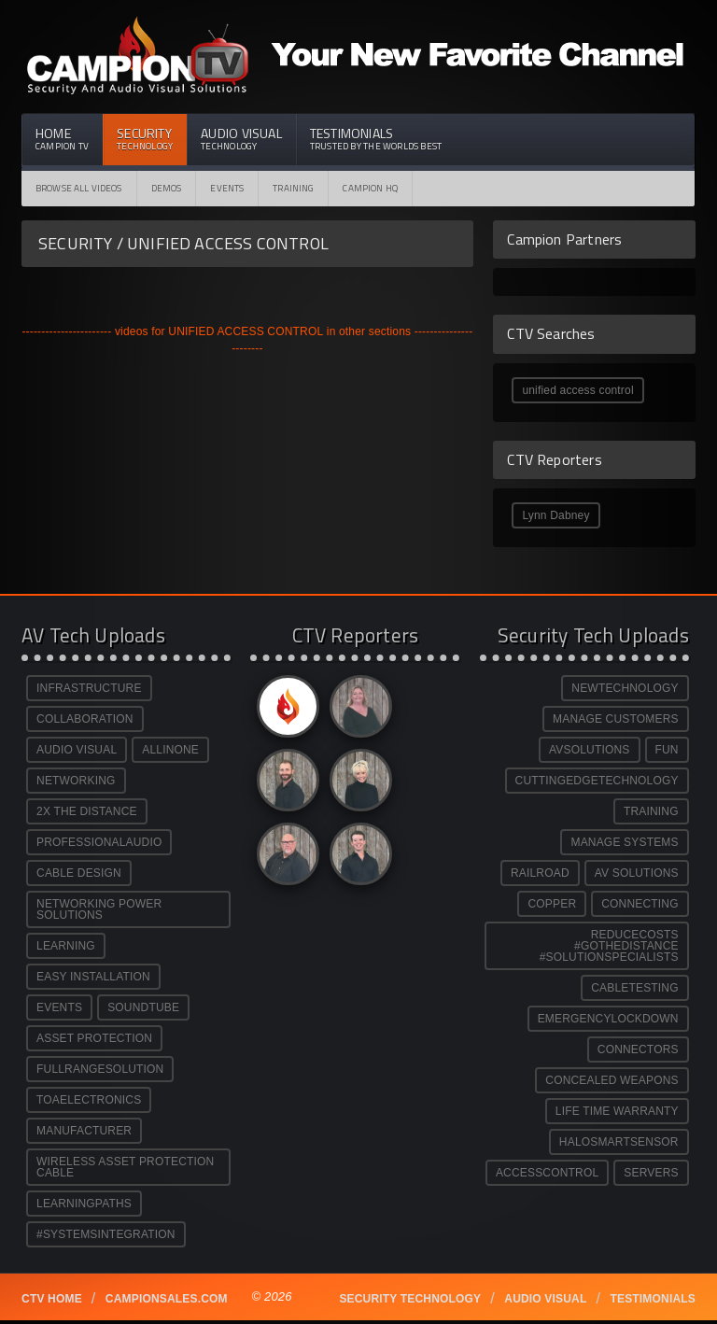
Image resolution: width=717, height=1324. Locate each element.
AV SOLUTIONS (637, 873)
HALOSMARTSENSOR (619, 1141)
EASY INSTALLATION (93, 976)
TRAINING (651, 811)
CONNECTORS (638, 1049)
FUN (667, 749)
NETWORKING (75, 780)
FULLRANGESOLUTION (99, 1069)
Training (293, 188)
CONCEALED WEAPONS (611, 1080)
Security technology (410, 1298)
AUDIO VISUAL (76, 749)
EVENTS (59, 1007)
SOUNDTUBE (143, 1007)
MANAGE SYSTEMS (624, 842)
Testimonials (376, 138)
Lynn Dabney (555, 515)
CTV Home (51, 1298)
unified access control (577, 390)
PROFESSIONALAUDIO (99, 842)
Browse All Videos (78, 188)
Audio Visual (241, 138)
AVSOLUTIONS (589, 749)
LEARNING (65, 945)
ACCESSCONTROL (547, 1172)
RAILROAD (540, 873)
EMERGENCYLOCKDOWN (608, 1018)
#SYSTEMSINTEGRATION (106, 1234)
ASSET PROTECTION (94, 1038)
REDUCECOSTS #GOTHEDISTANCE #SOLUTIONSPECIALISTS (609, 946)
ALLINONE (170, 749)
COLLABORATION (84, 718)
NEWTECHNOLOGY (624, 688)
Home (62, 138)
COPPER (551, 903)
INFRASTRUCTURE (89, 688)
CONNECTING (639, 903)
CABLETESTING (635, 987)
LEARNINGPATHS (84, 1203)
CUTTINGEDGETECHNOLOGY (597, 780)
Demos (166, 188)
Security (145, 138)
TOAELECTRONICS (88, 1099)
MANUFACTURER (84, 1130)
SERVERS (651, 1172)
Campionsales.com (166, 1298)
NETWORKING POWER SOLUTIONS (99, 909)
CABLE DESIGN (78, 873)
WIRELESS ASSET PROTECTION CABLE (125, 1167)
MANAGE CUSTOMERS (616, 718)
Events (227, 188)
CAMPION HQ (370, 188)
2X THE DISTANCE (86, 811)
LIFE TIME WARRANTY (617, 1111)
